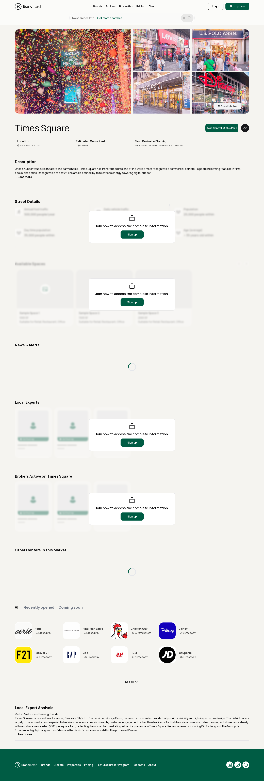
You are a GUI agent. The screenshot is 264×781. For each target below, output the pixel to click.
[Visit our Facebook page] (245, 764)
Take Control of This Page (222, 128)
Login (215, 6)
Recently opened (39, 607)
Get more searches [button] (109, 18)
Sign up (132, 234)
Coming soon (70, 607)
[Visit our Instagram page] (237, 764)
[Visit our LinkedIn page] (229, 764)
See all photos (227, 106)
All (17, 607)
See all (132, 682)
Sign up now (237, 6)
